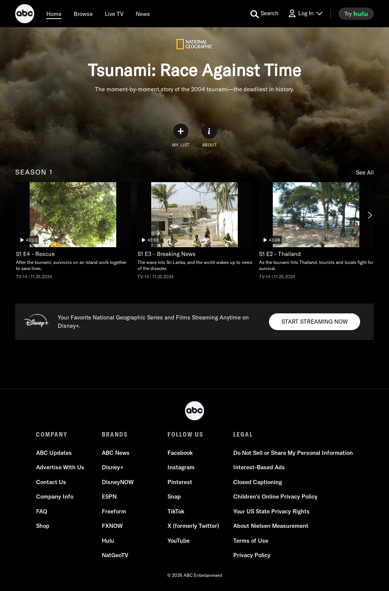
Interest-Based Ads (259, 467)
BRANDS (115, 434)
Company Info (54, 496)
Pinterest (180, 482)
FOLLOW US (186, 434)
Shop (42, 525)
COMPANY (52, 434)
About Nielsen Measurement (270, 525)
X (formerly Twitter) (193, 525)
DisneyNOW (118, 482)
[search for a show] (264, 13)
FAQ (41, 511)
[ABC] (24, 14)
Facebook (180, 452)
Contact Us (51, 482)
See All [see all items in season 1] (365, 172)
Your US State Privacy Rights (271, 511)
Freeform (114, 511)
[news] (143, 13)
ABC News (116, 452)
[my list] (181, 136)
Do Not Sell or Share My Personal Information (293, 452)
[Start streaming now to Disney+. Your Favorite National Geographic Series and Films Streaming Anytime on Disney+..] (314, 321)
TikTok (176, 511)
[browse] (83, 13)
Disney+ (112, 467)
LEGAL (243, 434)
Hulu (108, 540)
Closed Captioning (257, 482)
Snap (174, 496)
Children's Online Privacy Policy (275, 496)
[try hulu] (356, 14)
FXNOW (112, 525)
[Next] (369, 215)
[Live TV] (114, 13)
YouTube (179, 540)
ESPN (109, 496)
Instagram (181, 467)
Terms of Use (250, 540)
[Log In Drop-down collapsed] (305, 13)
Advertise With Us (60, 467)
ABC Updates (54, 452)
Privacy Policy (251, 555)
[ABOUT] (209, 136)
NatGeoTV (115, 555)
